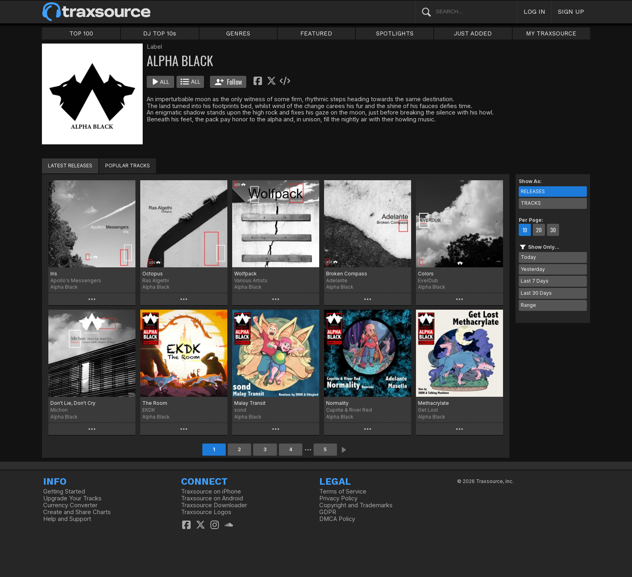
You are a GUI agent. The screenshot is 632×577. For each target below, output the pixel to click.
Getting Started (64, 491)
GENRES (238, 33)
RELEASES (533, 191)
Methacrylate (433, 403)
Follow (228, 82)
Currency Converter (70, 505)
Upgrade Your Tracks (72, 498)
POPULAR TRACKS (127, 165)
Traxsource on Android (212, 498)
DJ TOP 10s (159, 33)
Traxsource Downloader (214, 505)
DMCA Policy (337, 519)
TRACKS (531, 203)
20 (539, 230)
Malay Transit (250, 403)
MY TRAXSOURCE (551, 33)
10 (524, 230)
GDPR (327, 512)
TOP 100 (81, 33)
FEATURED (316, 33)
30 (553, 230)
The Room (154, 403)
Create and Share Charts (77, 512)
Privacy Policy (338, 498)
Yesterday (533, 269)
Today (528, 257)
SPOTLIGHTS (395, 33)
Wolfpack (245, 274)
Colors (426, 274)
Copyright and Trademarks (356, 505)
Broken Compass (346, 274)
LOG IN (534, 11)
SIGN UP (571, 11)
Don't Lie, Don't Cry (73, 403)
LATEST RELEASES (70, 165)
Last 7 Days (535, 281)
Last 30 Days (536, 293)
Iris (53, 274)
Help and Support (67, 519)
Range (528, 305)
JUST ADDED (473, 33)
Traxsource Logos (206, 512)
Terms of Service (342, 491)
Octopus (152, 274)
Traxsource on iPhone (211, 491)
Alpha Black (64, 287)
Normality (337, 403)
